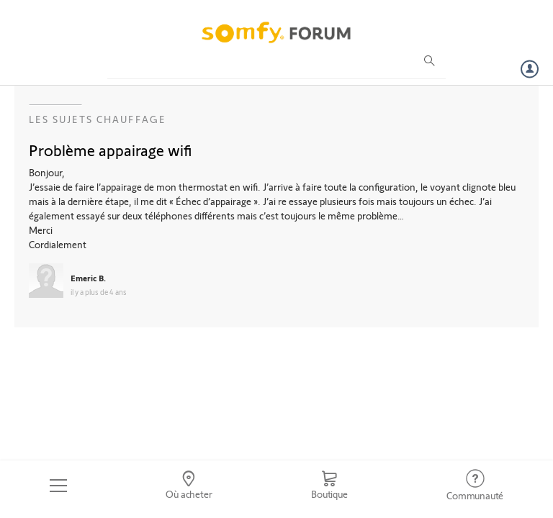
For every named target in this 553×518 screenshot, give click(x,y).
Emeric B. (88, 278)
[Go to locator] (189, 485)
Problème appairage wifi (110, 149)
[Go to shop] (329, 485)
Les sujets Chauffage (97, 119)
